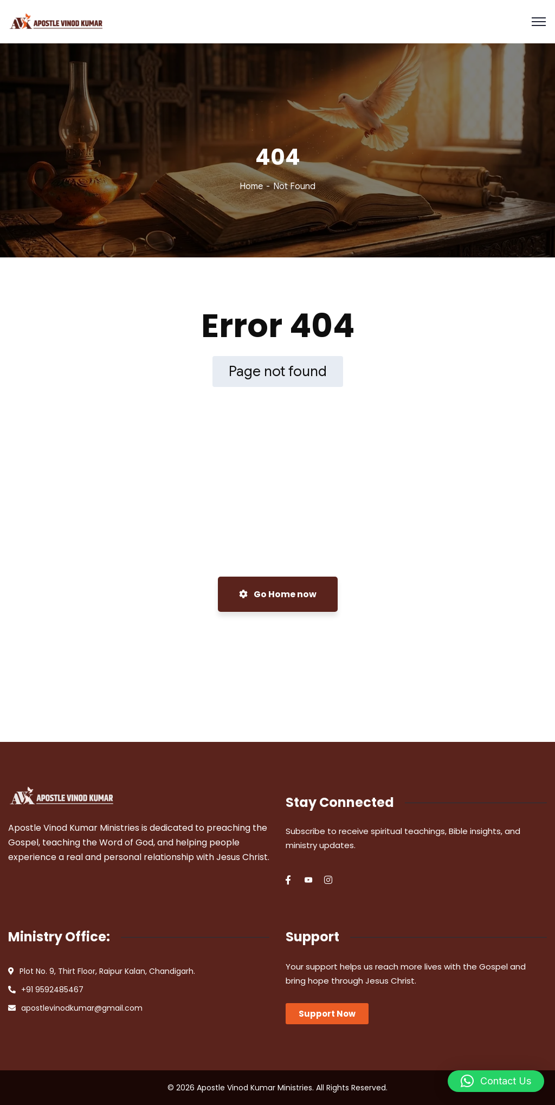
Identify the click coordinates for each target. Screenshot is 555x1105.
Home (251, 186)
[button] (496, 1081)
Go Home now (278, 594)
